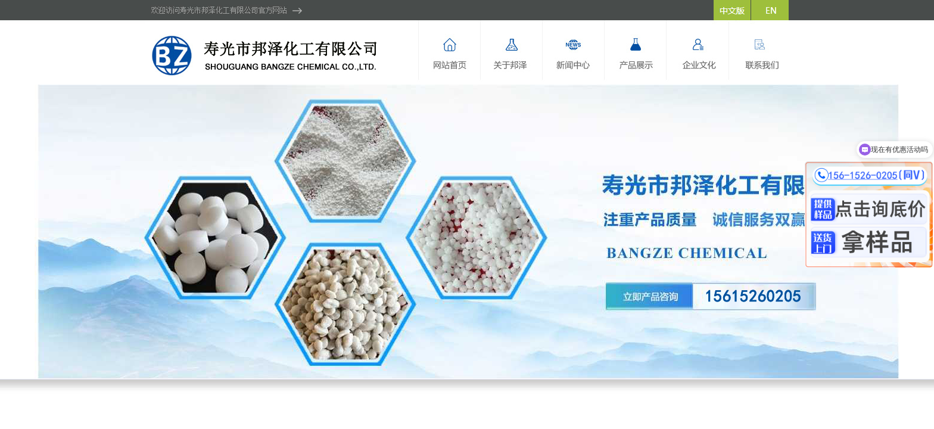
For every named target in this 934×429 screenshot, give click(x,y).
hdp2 (467, 231)
